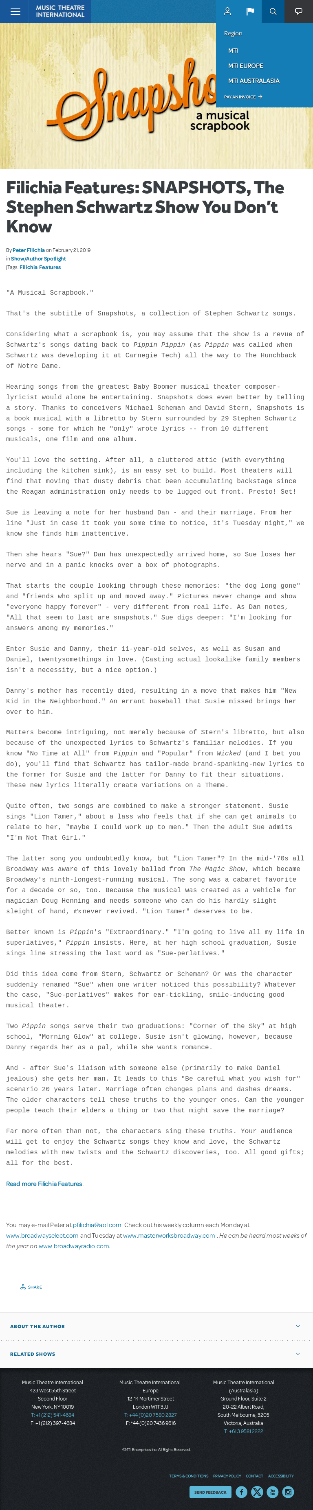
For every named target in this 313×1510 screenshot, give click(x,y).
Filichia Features (40, 267)
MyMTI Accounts (227, 11)
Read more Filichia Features (44, 1184)
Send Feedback (210, 1491)
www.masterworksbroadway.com (169, 1235)
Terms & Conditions (188, 1475)
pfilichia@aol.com (97, 1225)
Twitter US (257, 1492)
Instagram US (288, 1492)
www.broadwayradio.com (74, 1246)
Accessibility (280, 1475)
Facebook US (242, 1492)
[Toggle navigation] (15, 11)
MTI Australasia (254, 81)
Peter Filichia (29, 250)
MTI (233, 50)
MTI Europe (245, 65)
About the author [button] (37, 1326)
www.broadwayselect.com (42, 1235)
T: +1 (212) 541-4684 (52, 1415)
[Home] (45, 11)
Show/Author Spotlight (38, 258)
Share (35, 1286)
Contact (254, 1475)
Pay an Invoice (240, 97)
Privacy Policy (227, 1475)
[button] (250, 11)
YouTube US (273, 1492)
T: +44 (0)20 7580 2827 (150, 1415)
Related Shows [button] (32, 1354)
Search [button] (273, 11)
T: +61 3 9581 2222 (243, 1431)
